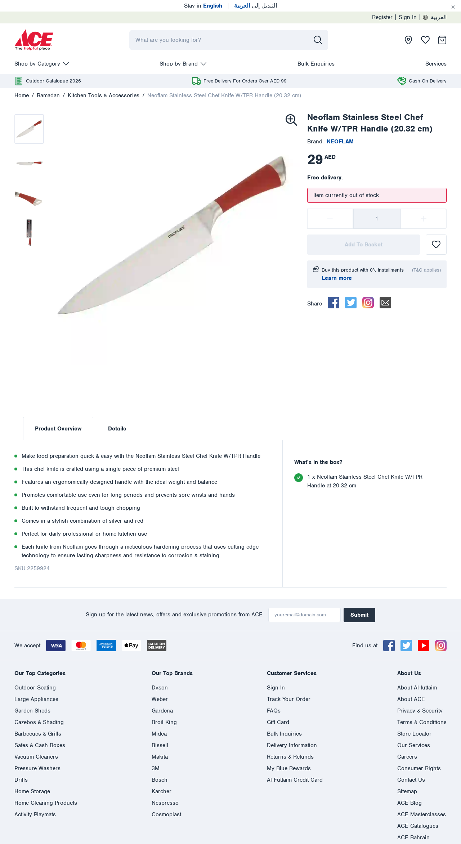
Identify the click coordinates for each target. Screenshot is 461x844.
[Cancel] (453, 7)
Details (117, 428)
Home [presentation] (21, 95)
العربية (435, 17)
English (23, 716)
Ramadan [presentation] (48, 95)
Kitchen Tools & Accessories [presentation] (103, 95)
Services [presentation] (436, 63)
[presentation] (33, 40)
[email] (385, 302)
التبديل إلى (255, 5)
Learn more (337, 278)
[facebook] (333, 302)
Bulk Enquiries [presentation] (316, 63)
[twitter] (351, 302)
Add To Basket (363, 244)
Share (314, 303)
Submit (359, 615)
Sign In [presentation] (408, 17)
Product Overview (58, 428)
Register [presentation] (382, 17)
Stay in (203, 5)
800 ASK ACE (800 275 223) (246, 691)
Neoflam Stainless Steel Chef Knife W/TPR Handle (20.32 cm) (224, 95)
